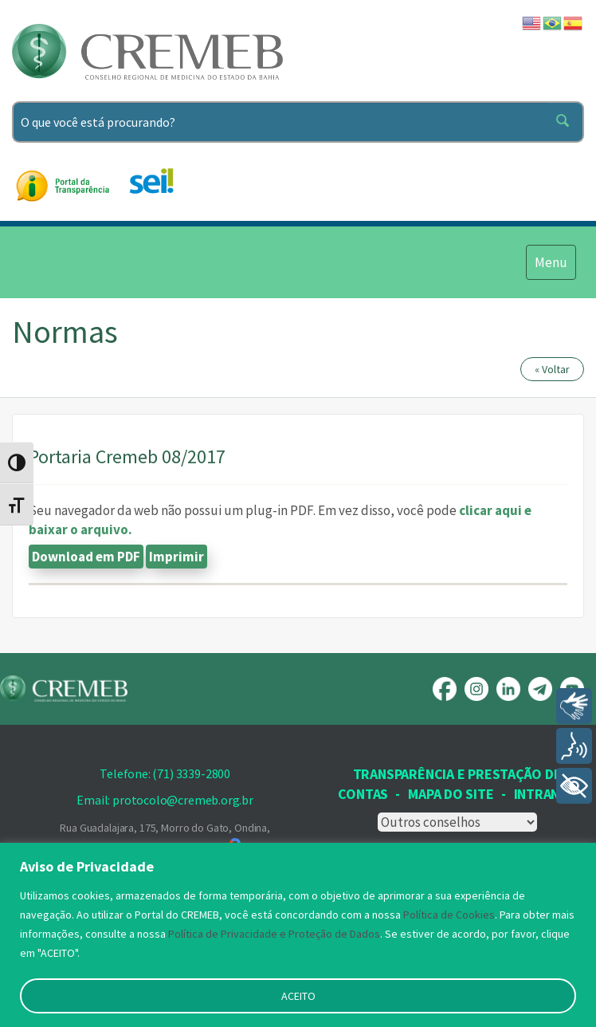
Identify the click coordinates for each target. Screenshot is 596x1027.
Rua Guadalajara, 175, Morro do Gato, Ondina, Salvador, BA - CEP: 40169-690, (165, 838)
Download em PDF (86, 556)
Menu (550, 261)
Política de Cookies (449, 914)
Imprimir (176, 556)
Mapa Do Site (450, 794)
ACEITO (298, 996)
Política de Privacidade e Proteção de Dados (274, 934)
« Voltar (552, 369)
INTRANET (545, 794)
